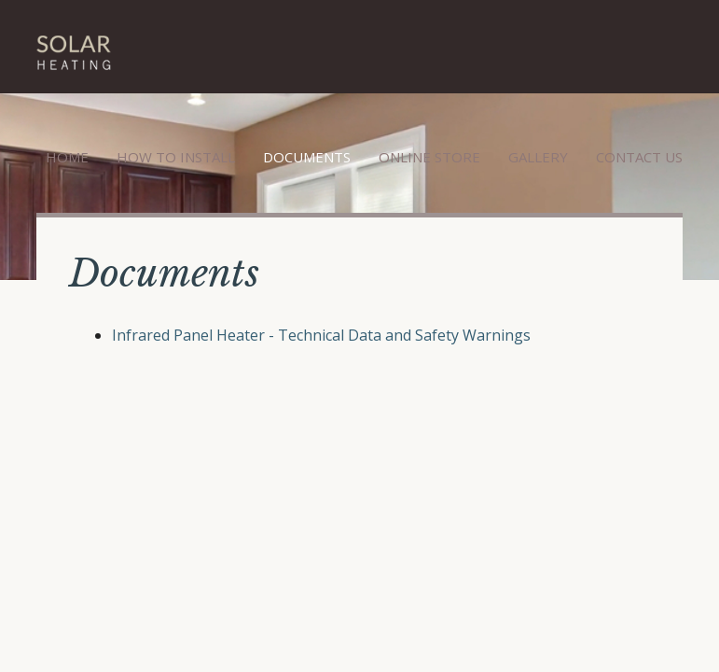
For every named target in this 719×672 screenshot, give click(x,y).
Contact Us (639, 156)
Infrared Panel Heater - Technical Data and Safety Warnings (321, 335)
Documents (307, 156)
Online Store (429, 156)
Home (67, 156)
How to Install (176, 156)
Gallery (538, 156)
